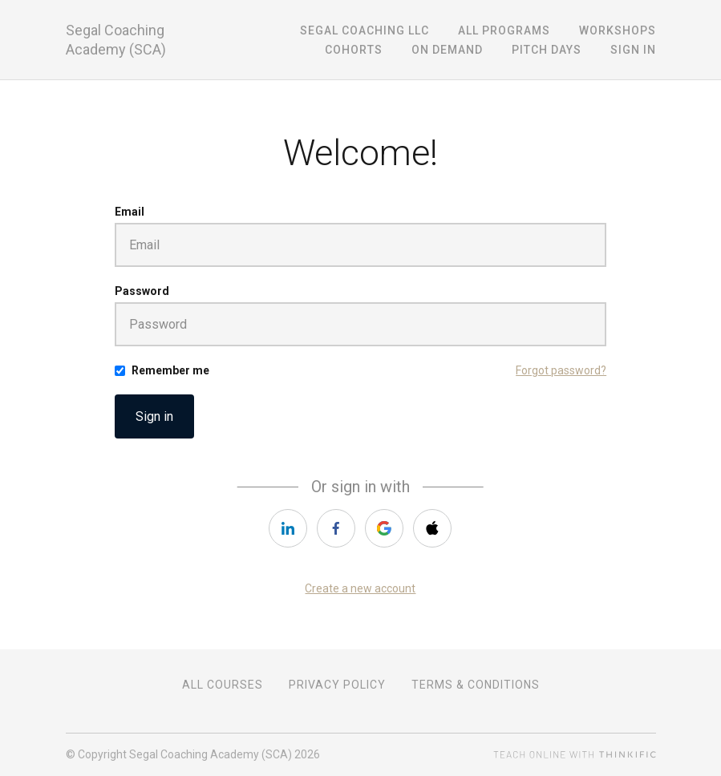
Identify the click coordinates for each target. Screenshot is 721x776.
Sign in (154, 416)
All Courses (222, 684)
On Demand (447, 49)
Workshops (617, 30)
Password (142, 291)
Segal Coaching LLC (364, 30)
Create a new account (360, 588)
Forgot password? (561, 370)
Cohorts (354, 49)
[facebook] (336, 528)
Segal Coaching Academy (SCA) (116, 39)
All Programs (504, 30)
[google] (384, 528)
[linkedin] (288, 528)
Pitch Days (546, 49)
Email (129, 211)
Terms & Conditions (475, 684)
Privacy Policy (337, 684)
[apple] (432, 528)
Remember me (170, 370)
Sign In (633, 49)
